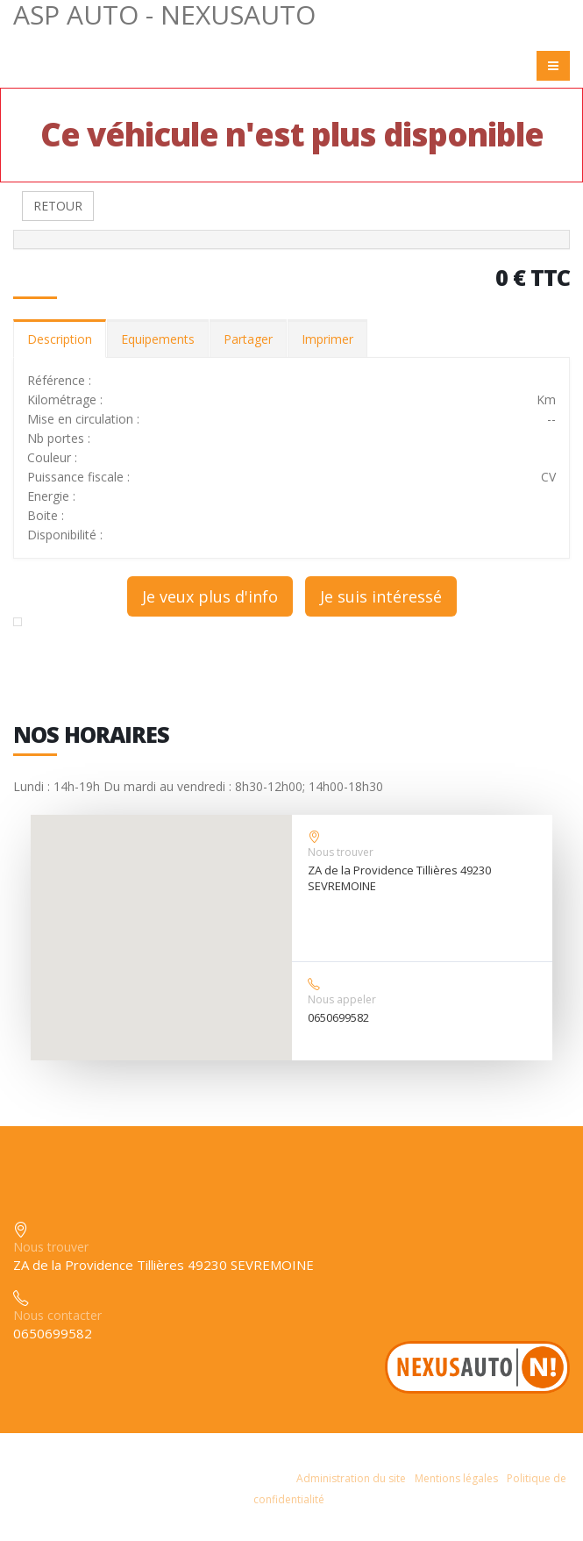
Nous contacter (57, 1315)
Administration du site (351, 1478)
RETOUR (57, 205)
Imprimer (327, 339)
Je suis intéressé (381, 596)
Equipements (158, 339)
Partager (248, 339)
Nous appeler (342, 999)
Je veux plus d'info (210, 596)
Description (59, 339)
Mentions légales (456, 1478)
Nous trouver (340, 852)
